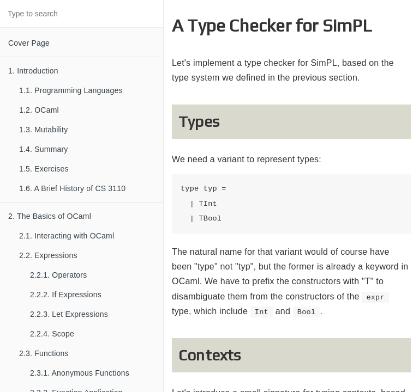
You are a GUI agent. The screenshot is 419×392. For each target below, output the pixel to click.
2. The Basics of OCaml (49, 216)
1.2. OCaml (39, 110)
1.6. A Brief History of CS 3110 (72, 188)
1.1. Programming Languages (71, 90)
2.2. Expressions (48, 255)
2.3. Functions (44, 353)
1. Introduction (33, 70)
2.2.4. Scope (52, 333)
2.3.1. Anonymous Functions (79, 373)
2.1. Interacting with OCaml (66, 235)
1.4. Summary (43, 149)
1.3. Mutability (43, 129)
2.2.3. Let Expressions (69, 314)
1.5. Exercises (44, 168)
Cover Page (29, 43)
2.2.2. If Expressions (65, 294)
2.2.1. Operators (58, 275)
